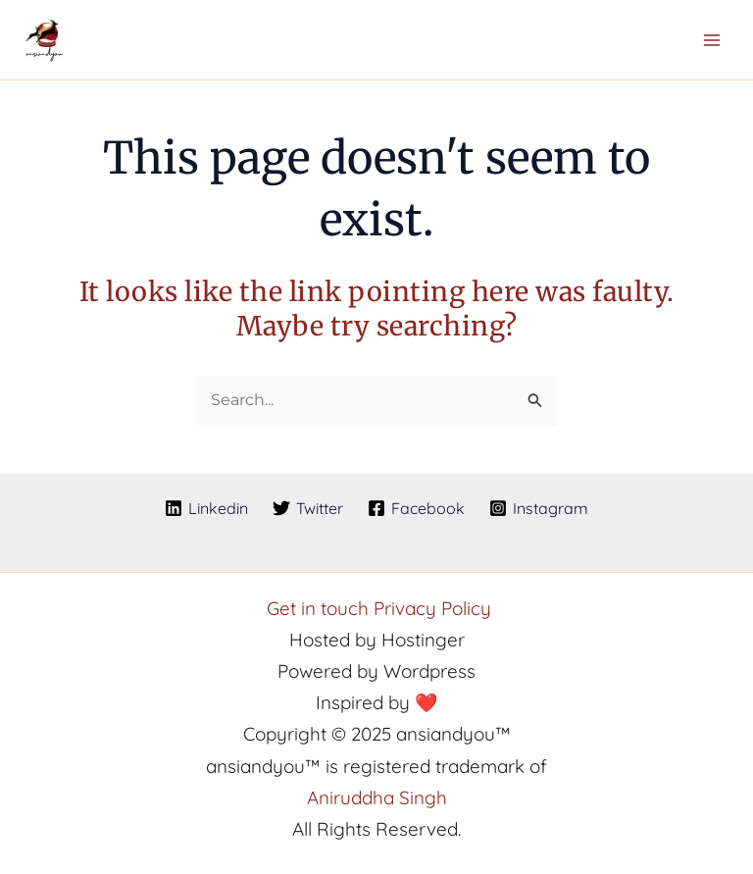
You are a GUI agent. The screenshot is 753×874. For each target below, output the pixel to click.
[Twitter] (308, 508)
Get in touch (320, 608)
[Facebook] (417, 508)
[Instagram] (538, 508)
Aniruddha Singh (377, 797)
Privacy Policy (432, 608)
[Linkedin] (207, 508)
